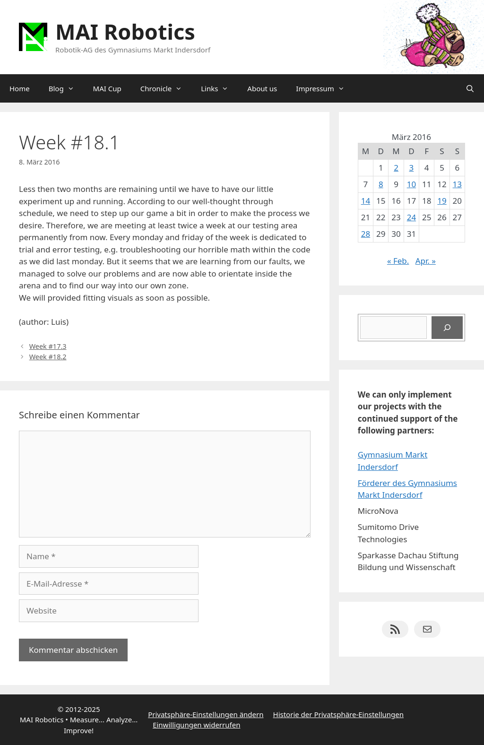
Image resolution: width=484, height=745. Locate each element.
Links (219, 88)
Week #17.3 (48, 346)
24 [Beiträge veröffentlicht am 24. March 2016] (411, 217)
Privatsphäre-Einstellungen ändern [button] (205, 714)
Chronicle (165, 88)
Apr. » (425, 260)
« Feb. (398, 260)
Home (19, 88)
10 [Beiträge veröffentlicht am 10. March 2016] (411, 184)
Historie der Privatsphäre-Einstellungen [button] (338, 714)
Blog (66, 88)
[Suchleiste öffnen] (470, 88)
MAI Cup (107, 88)
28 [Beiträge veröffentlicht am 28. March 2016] (365, 233)
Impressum (325, 88)
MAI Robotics (125, 31)
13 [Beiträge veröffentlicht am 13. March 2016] (457, 184)
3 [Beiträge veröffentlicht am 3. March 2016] (411, 167)
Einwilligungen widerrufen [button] (196, 724)
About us (262, 88)
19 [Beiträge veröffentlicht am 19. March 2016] (441, 200)
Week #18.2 (48, 356)
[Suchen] (447, 327)
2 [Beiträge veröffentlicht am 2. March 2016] (396, 167)
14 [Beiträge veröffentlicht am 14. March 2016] (365, 200)
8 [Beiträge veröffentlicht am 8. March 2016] (381, 184)
